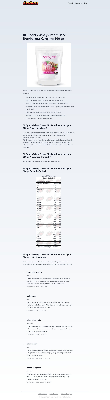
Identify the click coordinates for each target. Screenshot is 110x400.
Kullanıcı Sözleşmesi (66, 394)
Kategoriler (79, 3)
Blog (85, 3)
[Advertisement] (55, 19)
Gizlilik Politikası (42, 394)
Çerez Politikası (54, 394)
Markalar (71, 3)
